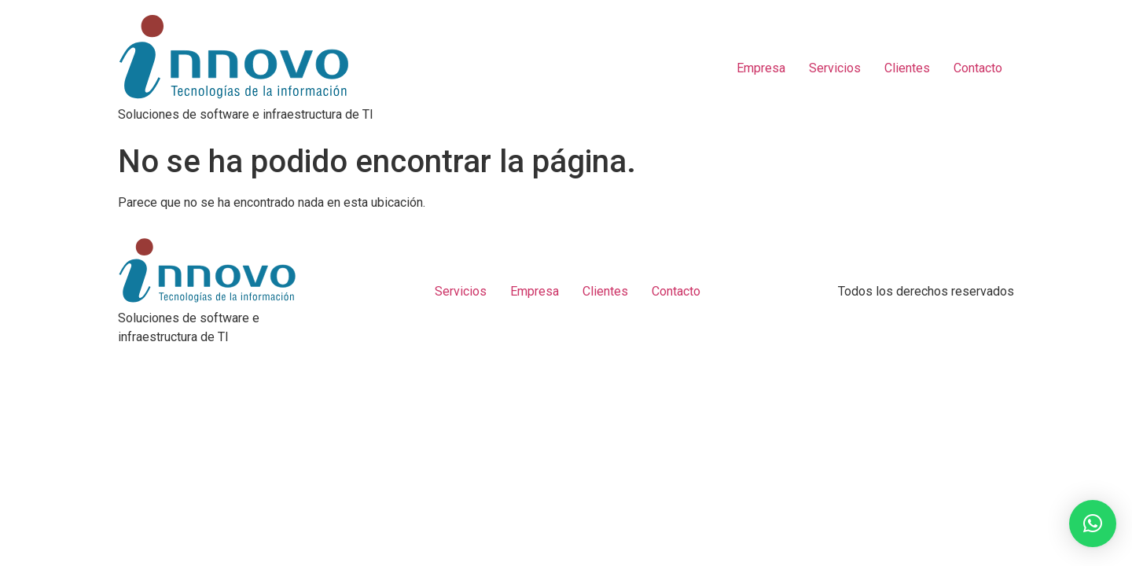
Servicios (835, 68)
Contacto (978, 68)
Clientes (907, 68)
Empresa (761, 68)
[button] (1092, 523)
